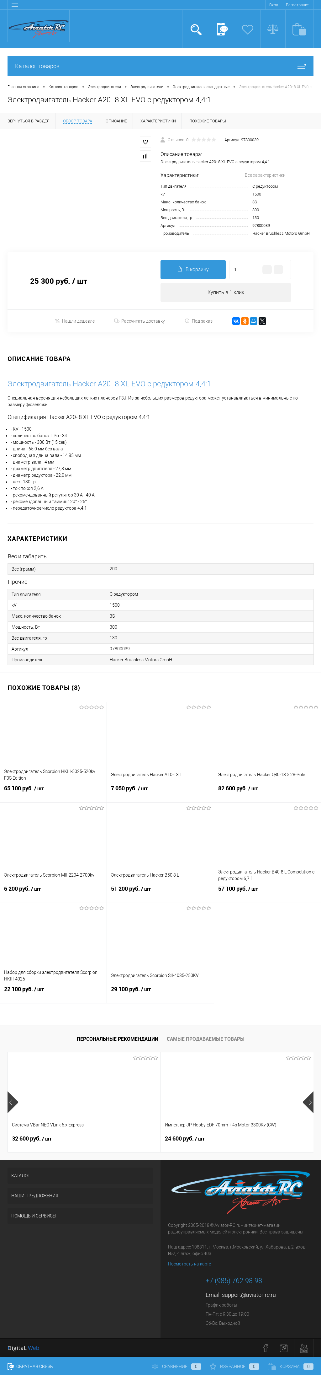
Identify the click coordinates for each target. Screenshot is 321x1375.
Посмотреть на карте (189, 1263)
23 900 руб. (236, 1138)
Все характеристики (265, 175)
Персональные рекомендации (117, 1038)
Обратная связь (30, 1366)
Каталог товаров (160, 66)
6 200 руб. (53, 892)
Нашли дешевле (75, 321)
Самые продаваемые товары (206, 1038)
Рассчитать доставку (139, 321)
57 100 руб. (267, 892)
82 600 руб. (267, 792)
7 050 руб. (160, 792)
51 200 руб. (160, 892)
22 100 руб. (53, 993)
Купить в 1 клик (226, 292)
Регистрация (297, 5)
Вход (273, 5)
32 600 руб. (32, 1138)
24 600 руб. (134, 1138)
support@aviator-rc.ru (249, 1295)
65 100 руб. (53, 792)
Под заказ (199, 321)
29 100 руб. (160, 993)
